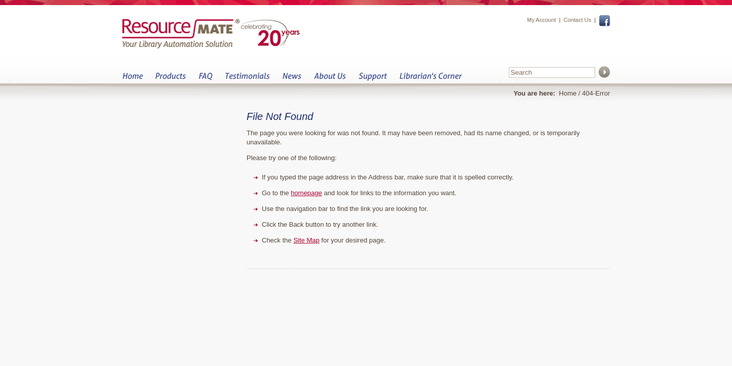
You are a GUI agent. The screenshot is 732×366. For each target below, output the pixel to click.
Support (372, 79)
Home (132, 79)
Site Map (306, 240)
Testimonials (247, 79)
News (291, 79)
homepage (306, 193)
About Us (330, 79)
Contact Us (577, 20)
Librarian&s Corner (431, 79)
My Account (541, 20)
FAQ (205, 79)
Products (170, 79)
